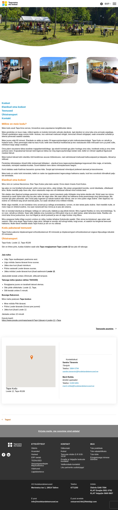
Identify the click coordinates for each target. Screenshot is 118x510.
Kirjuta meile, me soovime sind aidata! (59, 431)
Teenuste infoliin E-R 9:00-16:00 (72, 455)
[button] (31, 357)
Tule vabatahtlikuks (98, 451)
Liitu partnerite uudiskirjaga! (72, 467)
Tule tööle (94, 454)
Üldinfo (34, 448)
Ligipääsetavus (37, 472)
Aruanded (35, 451)
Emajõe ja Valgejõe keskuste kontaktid (73, 460)
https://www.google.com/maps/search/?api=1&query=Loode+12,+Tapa (31, 320)
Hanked (34, 454)
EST (107, 3)
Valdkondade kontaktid (70, 464)
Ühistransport (9, 114)
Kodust (6, 103)
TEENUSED (36, 461)
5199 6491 (74, 383)
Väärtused (35, 469)
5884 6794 (74, 368)
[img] (59, 70)
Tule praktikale (96, 448)
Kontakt (6, 118)
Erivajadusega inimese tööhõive (99, 458)
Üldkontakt (65, 448)
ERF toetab (36, 457)
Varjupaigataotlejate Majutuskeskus (39, 465)
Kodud (63, 451)
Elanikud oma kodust (14, 107)
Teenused (7, 110)
